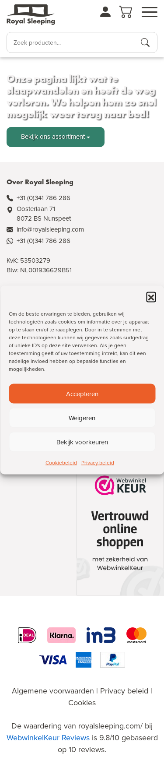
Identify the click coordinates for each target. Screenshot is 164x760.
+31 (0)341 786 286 (43, 198)
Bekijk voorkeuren (82, 442)
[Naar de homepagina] (31, 14)
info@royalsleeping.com (50, 229)
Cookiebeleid (61, 463)
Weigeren (82, 417)
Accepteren (82, 393)
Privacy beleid (97, 463)
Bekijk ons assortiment (53, 136)
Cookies (82, 702)
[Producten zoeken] (145, 42)
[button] (151, 296)
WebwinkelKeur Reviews (48, 737)
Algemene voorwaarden (53, 691)
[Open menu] (150, 12)
